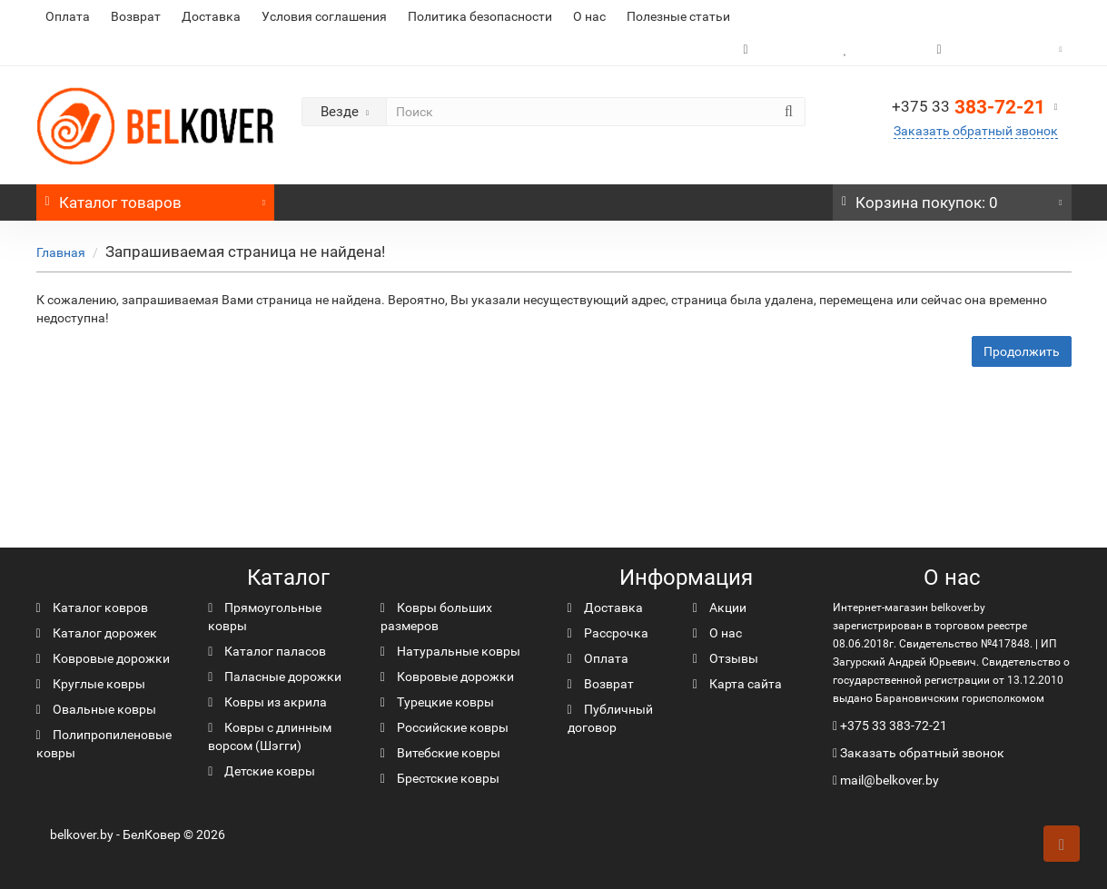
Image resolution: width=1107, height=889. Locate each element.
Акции (719, 607)
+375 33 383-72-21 (893, 725)
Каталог (155, 198)
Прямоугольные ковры (264, 616)
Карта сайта (737, 684)
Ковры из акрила (267, 702)
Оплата (67, 16)
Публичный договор (610, 718)
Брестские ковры (440, 778)
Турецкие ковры (437, 702)
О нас (589, 16)
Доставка (211, 16)
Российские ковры (445, 727)
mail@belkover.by (886, 780)
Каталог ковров (92, 607)
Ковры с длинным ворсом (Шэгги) (269, 736)
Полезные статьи (678, 16)
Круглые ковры (90, 684)
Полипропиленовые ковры (104, 743)
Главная (60, 252)
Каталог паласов (267, 651)
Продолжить (1021, 351)
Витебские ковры (440, 753)
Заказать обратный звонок (976, 130)
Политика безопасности (480, 16)
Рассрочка (608, 633)
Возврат (136, 16)
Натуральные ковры (450, 651)
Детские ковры (261, 771)
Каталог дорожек (96, 633)
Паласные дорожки (274, 676)
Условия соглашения (324, 16)
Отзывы (725, 658)
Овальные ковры (96, 709)
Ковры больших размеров (436, 616)
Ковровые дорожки (103, 658)
